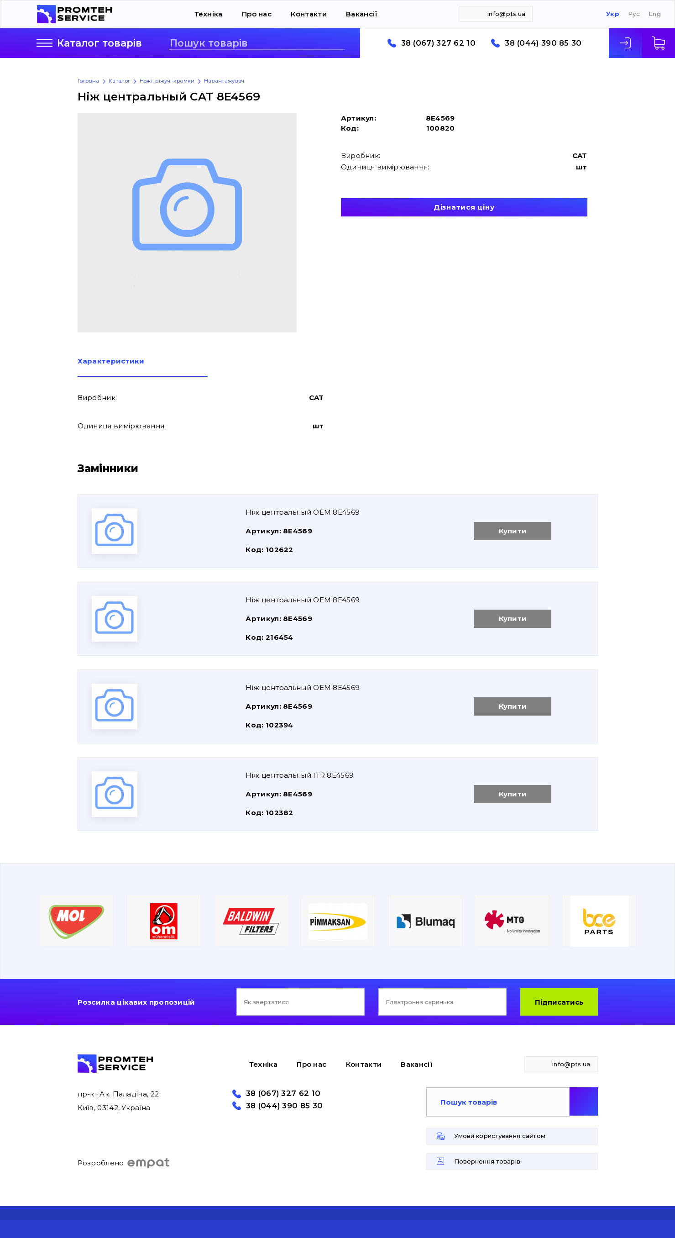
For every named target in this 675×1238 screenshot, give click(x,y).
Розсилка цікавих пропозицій (136, 1002)
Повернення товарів (487, 1161)
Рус (634, 14)
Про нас (257, 14)
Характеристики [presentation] (111, 361)
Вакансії (361, 14)
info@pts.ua (506, 13)
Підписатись (559, 1002)
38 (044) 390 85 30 (543, 43)
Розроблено (124, 1163)
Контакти (308, 14)
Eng (655, 14)
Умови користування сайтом (499, 1135)
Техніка (208, 14)
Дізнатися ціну (464, 207)
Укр (612, 14)
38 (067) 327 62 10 (438, 43)
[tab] (143, 367)
